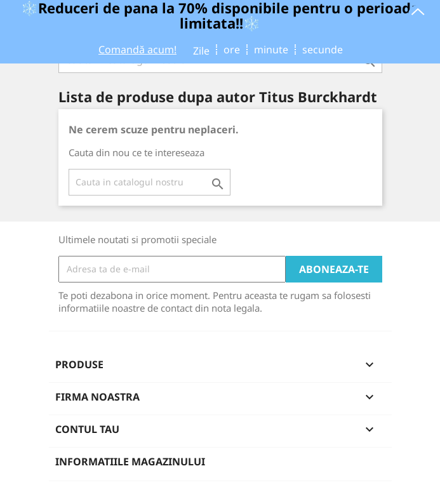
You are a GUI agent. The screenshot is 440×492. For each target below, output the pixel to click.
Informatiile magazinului (130, 462)
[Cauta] (149, 182)
